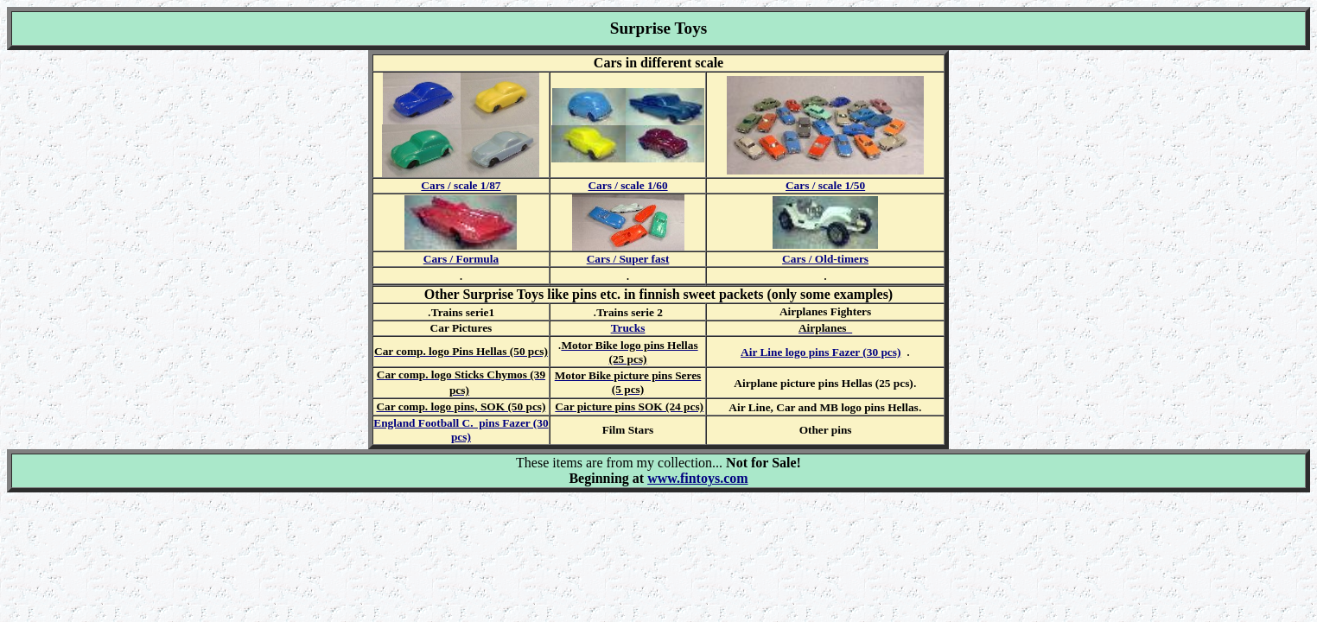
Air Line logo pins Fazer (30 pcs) (820, 352)
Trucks (628, 327)
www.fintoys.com (697, 478)
